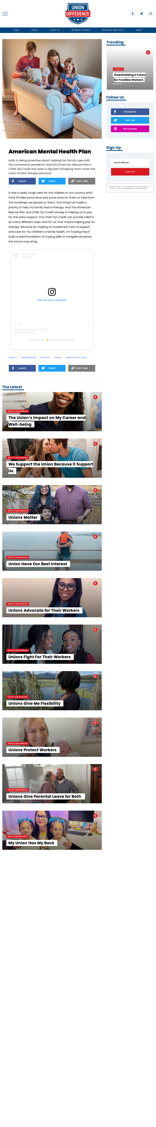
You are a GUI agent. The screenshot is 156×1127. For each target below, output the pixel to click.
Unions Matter (24, 597)
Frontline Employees (113, 30)
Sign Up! (130, 171)
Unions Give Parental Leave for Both (47, 1038)
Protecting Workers (20, 436)
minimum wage (29, 357)
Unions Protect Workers (34, 964)
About (139, 30)
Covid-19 (55, 30)
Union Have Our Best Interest (39, 670)
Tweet (49, 181)
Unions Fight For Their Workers (41, 817)
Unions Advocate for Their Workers (46, 744)
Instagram (125, 129)
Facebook (125, 112)
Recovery (45, 357)
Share (19, 181)
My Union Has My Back (33, 1111)
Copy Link (79, 181)
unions (57, 357)
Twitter (124, 120)
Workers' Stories (80, 30)
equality (13, 357)
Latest (34, 30)
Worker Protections (76, 357)
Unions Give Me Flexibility (36, 891)
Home (16, 30)
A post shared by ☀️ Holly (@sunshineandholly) (51, 340)
